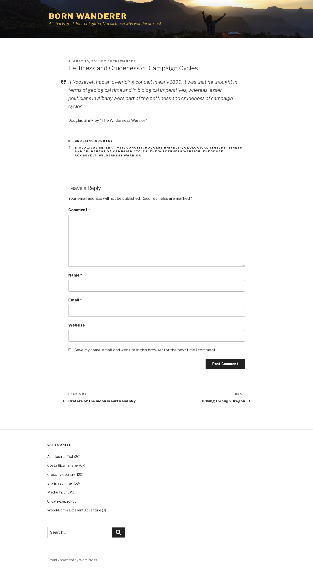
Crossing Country (94, 141)
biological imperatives (99, 147)
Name (75, 275)
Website (76, 325)
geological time (201, 147)
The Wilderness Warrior (175, 151)
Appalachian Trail (60, 457)
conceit (134, 147)
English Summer (60, 483)
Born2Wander (121, 61)
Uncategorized (59, 501)
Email (75, 300)
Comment (79, 210)
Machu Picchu (58, 492)
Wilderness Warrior (120, 155)
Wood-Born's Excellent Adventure (74, 510)
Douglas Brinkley (163, 147)
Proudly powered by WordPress (72, 560)
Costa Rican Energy (63, 465)
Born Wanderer (88, 16)
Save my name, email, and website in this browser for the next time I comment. (145, 350)
